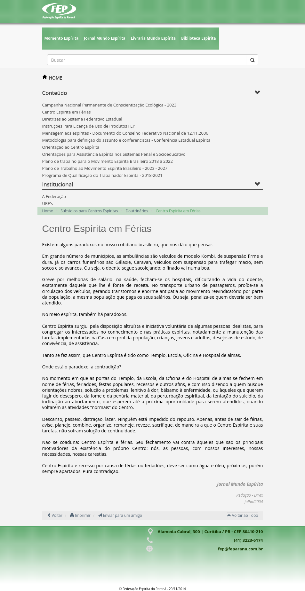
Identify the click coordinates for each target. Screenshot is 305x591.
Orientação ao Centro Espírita (71, 147)
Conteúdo (54, 92)
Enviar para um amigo (120, 515)
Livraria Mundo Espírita (153, 38)
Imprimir (80, 515)
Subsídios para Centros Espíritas (89, 211)
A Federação (54, 196)
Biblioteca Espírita (198, 38)
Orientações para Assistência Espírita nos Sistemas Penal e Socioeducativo (114, 154)
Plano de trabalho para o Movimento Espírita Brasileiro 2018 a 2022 (107, 161)
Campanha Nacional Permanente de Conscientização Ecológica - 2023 (109, 105)
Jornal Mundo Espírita (104, 38)
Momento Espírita (61, 38)
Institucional (57, 184)
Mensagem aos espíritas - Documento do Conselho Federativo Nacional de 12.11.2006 (125, 133)
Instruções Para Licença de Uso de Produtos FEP (88, 126)
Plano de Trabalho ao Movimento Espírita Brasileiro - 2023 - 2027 (105, 168)
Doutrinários (136, 211)
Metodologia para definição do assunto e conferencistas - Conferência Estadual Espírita (126, 140)
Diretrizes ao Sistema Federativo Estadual (82, 119)
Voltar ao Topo (242, 515)
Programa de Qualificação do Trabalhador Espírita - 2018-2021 (102, 175)
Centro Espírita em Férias (66, 112)
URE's (47, 203)
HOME (55, 78)
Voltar (54, 515)
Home (47, 211)
